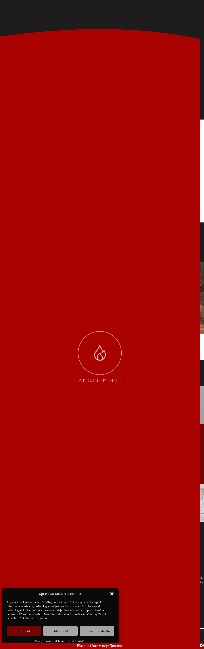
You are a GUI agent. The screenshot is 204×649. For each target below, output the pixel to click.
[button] (112, 593)
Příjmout (23, 631)
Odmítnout (60, 631)
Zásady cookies (43, 641)
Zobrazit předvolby (96, 631)
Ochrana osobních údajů (70, 641)
